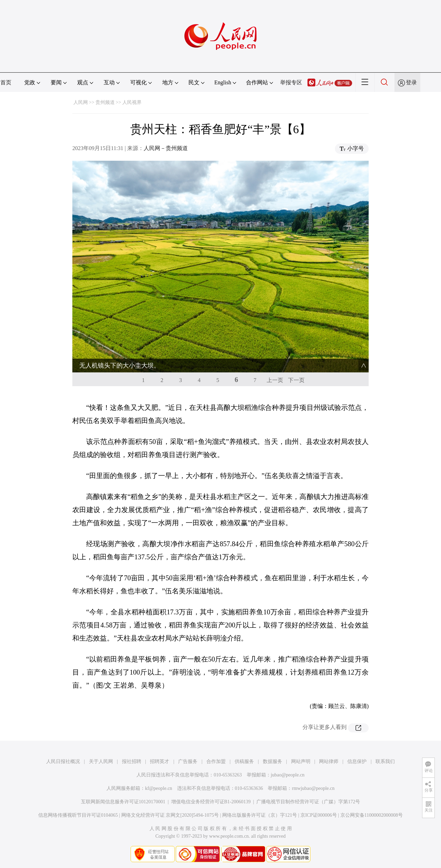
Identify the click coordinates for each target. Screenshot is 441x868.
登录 (411, 82)
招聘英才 (159, 761)
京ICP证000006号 (318, 815)
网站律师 (328, 761)
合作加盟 (216, 761)
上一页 (275, 380)
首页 (5, 82)
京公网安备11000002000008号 (371, 815)
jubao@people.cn (288, 774)
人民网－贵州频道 (166, 148)
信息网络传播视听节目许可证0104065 (78, 815)
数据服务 (272, 761)
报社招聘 (131, 761)
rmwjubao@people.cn (313, 788)
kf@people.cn (158, 788)
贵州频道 (105, 102)
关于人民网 (101, 761)
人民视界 (132, 102)
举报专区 (291, 82)
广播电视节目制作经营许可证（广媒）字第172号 (308, 801)
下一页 (296, 380)
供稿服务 (244, 761)
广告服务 (187, 761)
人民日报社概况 (63, 761)
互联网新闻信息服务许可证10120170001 (123, 801)
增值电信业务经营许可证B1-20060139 (211, 801)
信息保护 (357, 761)
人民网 (80, 102)
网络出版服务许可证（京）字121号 (259, 815)
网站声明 (300, 761)
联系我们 (385, 761)
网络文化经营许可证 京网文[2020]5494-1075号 (170, 815)
